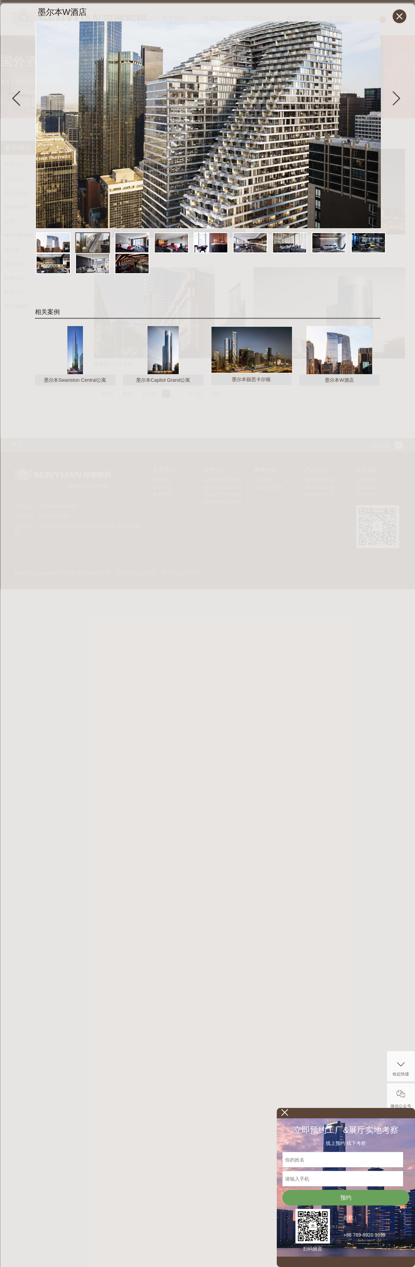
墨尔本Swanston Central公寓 (75, 380)
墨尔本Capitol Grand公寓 (163, 380)
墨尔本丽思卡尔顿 (251, 379)
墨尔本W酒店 (339, 380)
